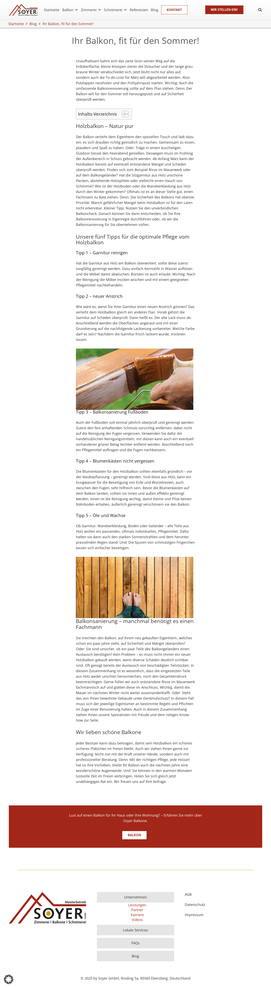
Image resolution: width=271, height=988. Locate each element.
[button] (8, 979)
